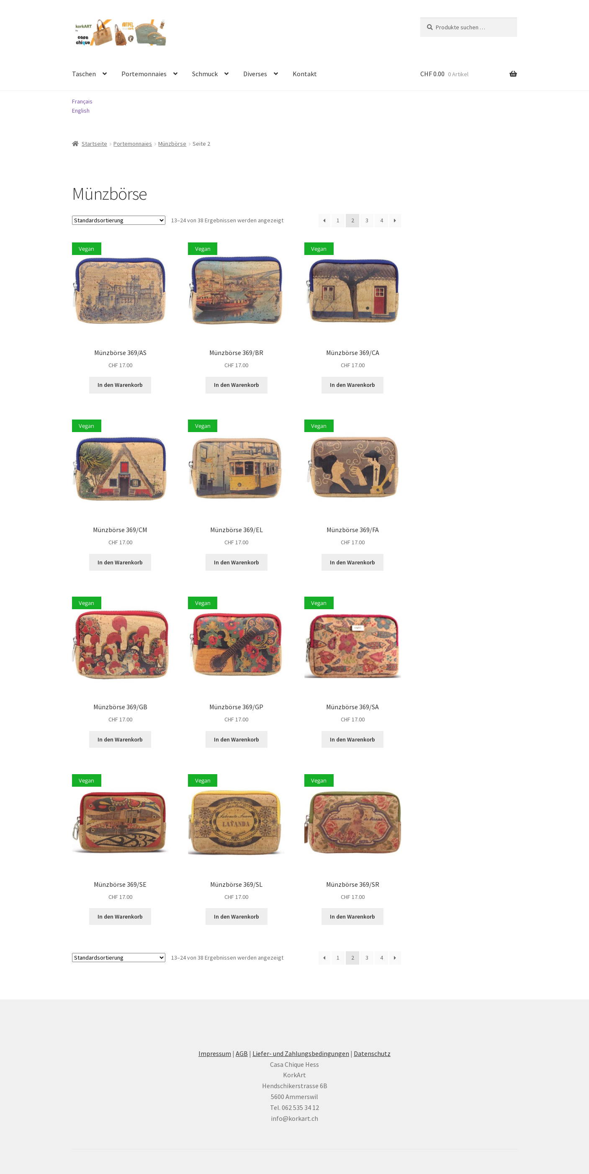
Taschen (84, 74)
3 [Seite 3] (366, 220)
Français (82, 101)
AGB (242, 1053)
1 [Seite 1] (338, 220)
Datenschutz (372, 1053)
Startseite (94, 143)
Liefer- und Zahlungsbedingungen (300, 1053)
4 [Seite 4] (381, 220)
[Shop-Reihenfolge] (118, 220)
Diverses (255, 74)
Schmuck (205, 74)
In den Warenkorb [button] (120, 385)
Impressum (214, 1053)
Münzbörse (172, 143)
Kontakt (305, 74)
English (81, 110)
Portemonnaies (144, 74)
